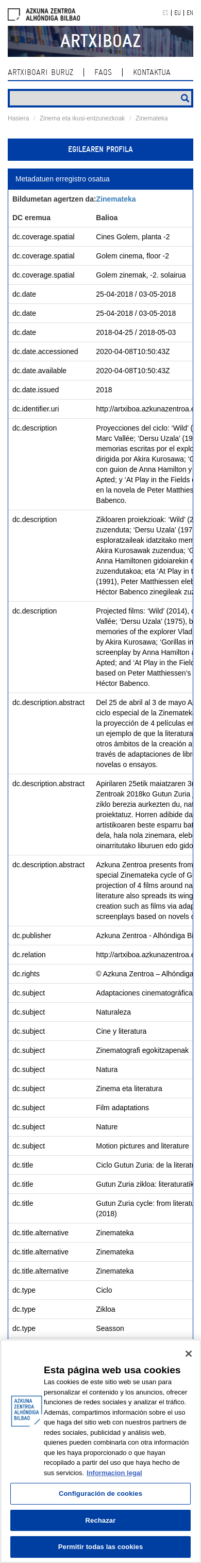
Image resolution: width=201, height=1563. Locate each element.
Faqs (103, 72)
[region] (100, 1451)
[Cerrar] (188, 1353)
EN (190, 13)
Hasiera (18, 118)
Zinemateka (152, 118)
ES (165, 13)
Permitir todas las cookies (100, 1547)
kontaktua (152, 72)
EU (177, 13)
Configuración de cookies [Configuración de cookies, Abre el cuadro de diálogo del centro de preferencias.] (100, 1493)
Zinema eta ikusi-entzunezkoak (82, 118)
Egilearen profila (100, 149)
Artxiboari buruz (40, 72)
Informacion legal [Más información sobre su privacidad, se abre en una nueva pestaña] (114, 1473)
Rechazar (101, 1520)
